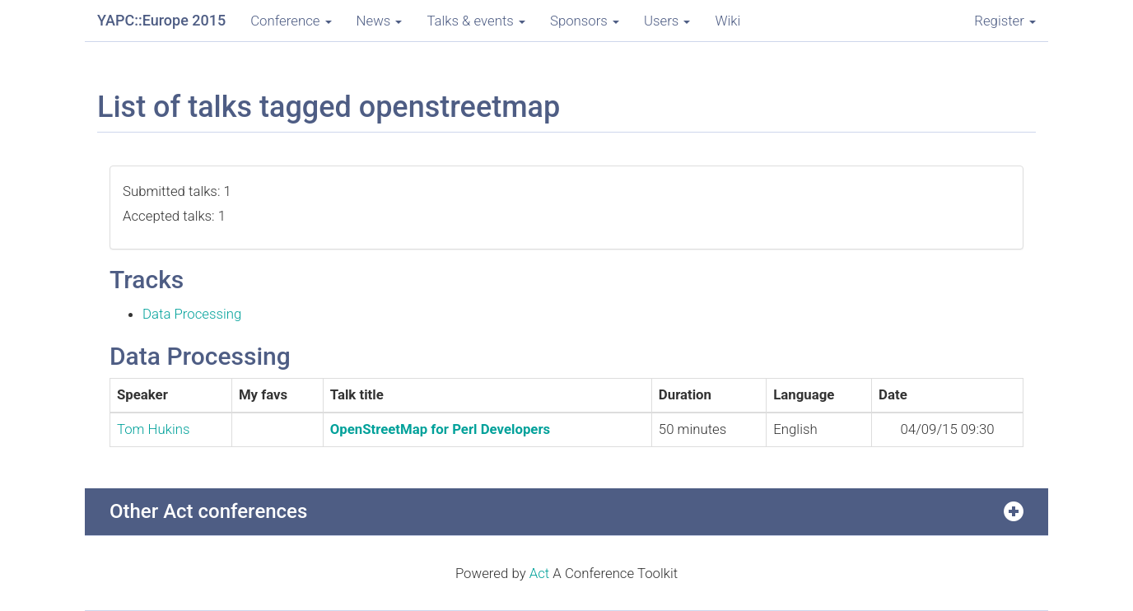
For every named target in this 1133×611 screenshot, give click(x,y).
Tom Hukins (153, 429)
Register (1005, 20)
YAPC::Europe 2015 (161, 20)
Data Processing (191, 314)
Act (539, 573)
